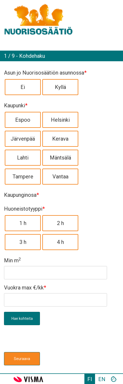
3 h (22, 242)
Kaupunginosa (21, 195)
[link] (61, 19)
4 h (60, 242)
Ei (22, 87)
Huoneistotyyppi (24, 209)
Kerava (60, 139)
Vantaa (60, 176)
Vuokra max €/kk (25, 288)
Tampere (23, 176)
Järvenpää (23, 139)
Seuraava (22, 359)
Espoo (22, 120)
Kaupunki (15, 105)
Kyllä (60, 87)
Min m (12, 260)
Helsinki (60, 120)
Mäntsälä (60, 157)
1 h (22, 223)
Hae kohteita (22, 318)
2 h (60, 223)
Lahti (22, 157)
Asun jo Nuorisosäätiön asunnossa (45, 73)
